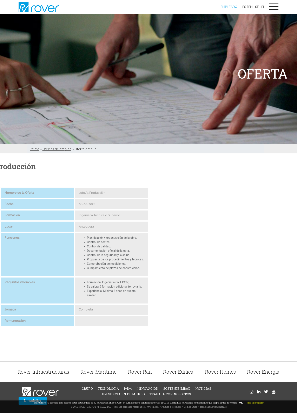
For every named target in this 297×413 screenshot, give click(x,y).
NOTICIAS (203, 388)
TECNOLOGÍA (108, 388)
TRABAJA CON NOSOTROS (170, 394)
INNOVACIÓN (148, 388)
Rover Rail (140, 371)
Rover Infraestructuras (43, 371)
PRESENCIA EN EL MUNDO (123, 394)
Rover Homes (220, 371)
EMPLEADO (228, 7)
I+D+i (128, 388)
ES (244, 7)
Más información (255, 402)
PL (263, 7)
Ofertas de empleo (56, 149)
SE (257, 7)
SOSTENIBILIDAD (176, 388)
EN (250, 7)
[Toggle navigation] (273, 7)
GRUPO (87, 388)
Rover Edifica (178, 371)
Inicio (34, 149)
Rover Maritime (98, 371)
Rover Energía (263, 371)
